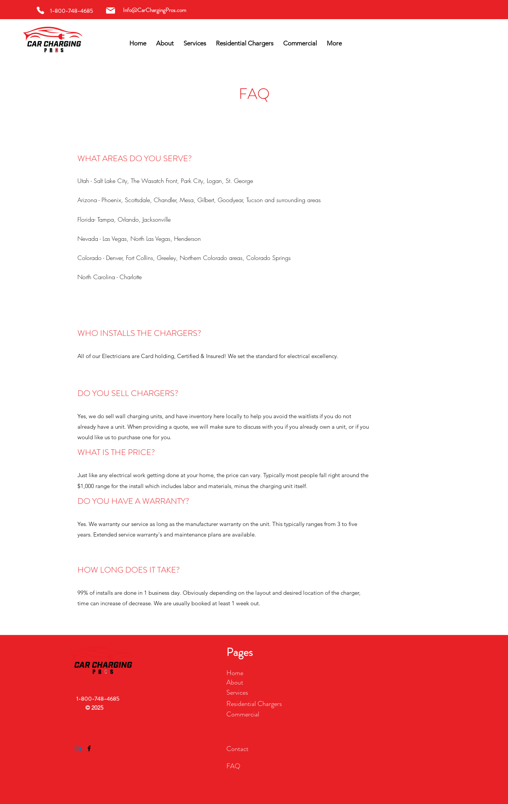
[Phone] (40, 10)
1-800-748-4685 (97, 699)
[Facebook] (89, 748)
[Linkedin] (78, 748)
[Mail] (110, 10)
